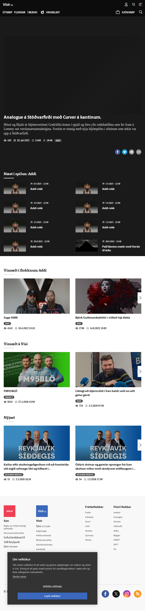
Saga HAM (11, 317)
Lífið (91, 526)
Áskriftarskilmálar (51, 545)
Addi (58, 140)
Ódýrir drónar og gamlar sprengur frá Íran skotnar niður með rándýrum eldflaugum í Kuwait (104, 468)
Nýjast (9, 417)
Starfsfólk (46, 550)
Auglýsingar (47, 531)
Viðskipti (94, 517)
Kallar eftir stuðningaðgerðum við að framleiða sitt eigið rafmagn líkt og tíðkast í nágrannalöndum (36, 468)
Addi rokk (36, 189)
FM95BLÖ (10, 391)
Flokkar (21, 12)
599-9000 (14, 548)
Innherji (119, 512)
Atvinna (119, 522)
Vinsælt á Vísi (16, 344)
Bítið (79, 401)
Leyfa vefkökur (74, 596)
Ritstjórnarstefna (50, 540)
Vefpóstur (46, 559)
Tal (117, 550)
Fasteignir (120, 517)
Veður (118, 531)
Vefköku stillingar (30, 596)
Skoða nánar (19, 586)
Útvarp (92, 541)
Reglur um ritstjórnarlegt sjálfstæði (18, 528)
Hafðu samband (50, 536)
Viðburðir (120, 526)
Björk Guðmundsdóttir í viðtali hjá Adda (102, 317)
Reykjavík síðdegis (13, 474)
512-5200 (51, 526)
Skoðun (93, 531)
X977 (118, 545)
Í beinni (36, 12)
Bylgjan (119, 536)
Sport (92, 522)
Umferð (45, 554)
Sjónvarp (94, 536)
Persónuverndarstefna (16, 534)
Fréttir (92, 512)
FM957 (119, 541)
